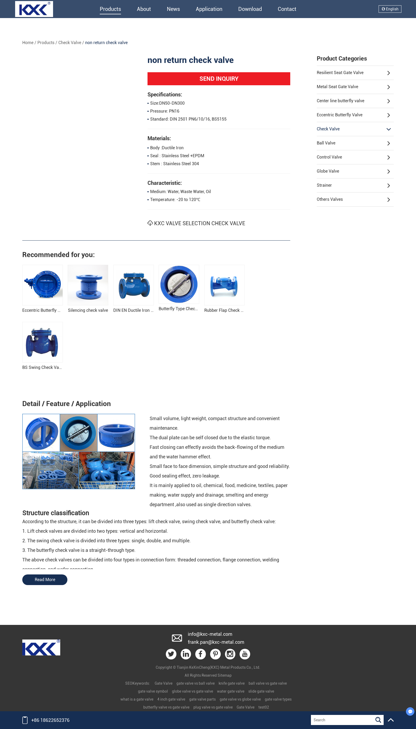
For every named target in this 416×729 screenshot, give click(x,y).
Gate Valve (163, 683)
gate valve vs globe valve (240, 699)
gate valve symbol (153, 691)
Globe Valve (354, 172)
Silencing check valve (88, 310)
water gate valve (230, 691)
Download (250, 9)
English (390, 9)
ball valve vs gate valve (268, 683)
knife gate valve (232, 683)
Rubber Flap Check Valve (227, 310)
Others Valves (354, 200)
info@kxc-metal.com (210, 634)
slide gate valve (261, 691)
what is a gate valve (136, 699)
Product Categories (342, 58)
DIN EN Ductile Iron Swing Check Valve (149, 310)
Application (209, 9)
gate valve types (278, 699)
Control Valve (354, 157)
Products (110, 9)
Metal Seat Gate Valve (354, 87)
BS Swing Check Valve (43, 367)
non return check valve (106, 42)
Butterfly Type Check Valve (184, 309)
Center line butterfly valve (354, 101)
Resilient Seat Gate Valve (354, 73)
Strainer (354, 186)
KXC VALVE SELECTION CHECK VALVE (196, 223)
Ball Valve (354, 143)
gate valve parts (202, 699)
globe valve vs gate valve (192, 691)
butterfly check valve (253, 522)
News (173, 9)
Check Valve (69, 42)
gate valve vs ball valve (195, 683)
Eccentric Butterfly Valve (354, 115)
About (144, 9)
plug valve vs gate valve (213, 707)
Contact (287, 9)
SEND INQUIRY (219, 78)
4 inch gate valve (171, 699)
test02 (263, 707)
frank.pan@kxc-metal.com (216, 642)
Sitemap (225, 675)
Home (27, 42)
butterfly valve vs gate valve (166, 707)
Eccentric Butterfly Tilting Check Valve (57, 310)
